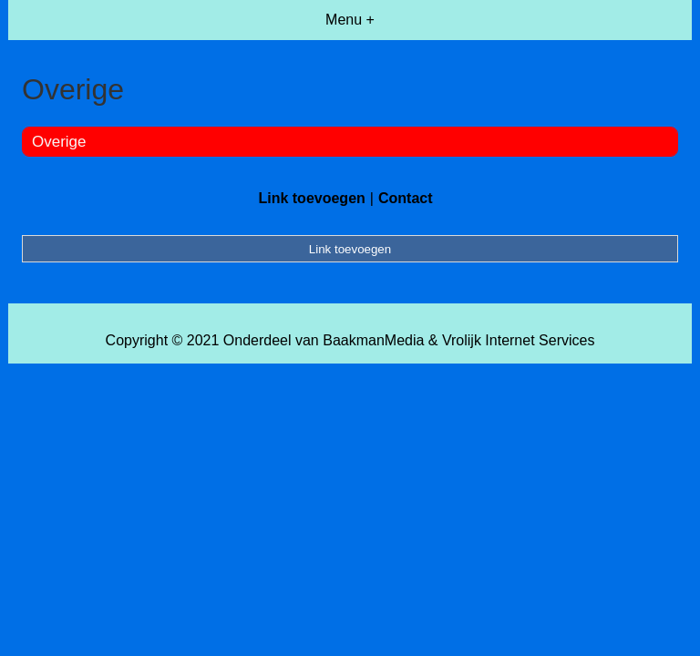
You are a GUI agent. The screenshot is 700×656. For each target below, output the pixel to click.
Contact (405, 198)
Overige (59, 141)
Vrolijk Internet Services (518, 340)
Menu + (350, 19)
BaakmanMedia (373, 340)
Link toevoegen (311, 198)
